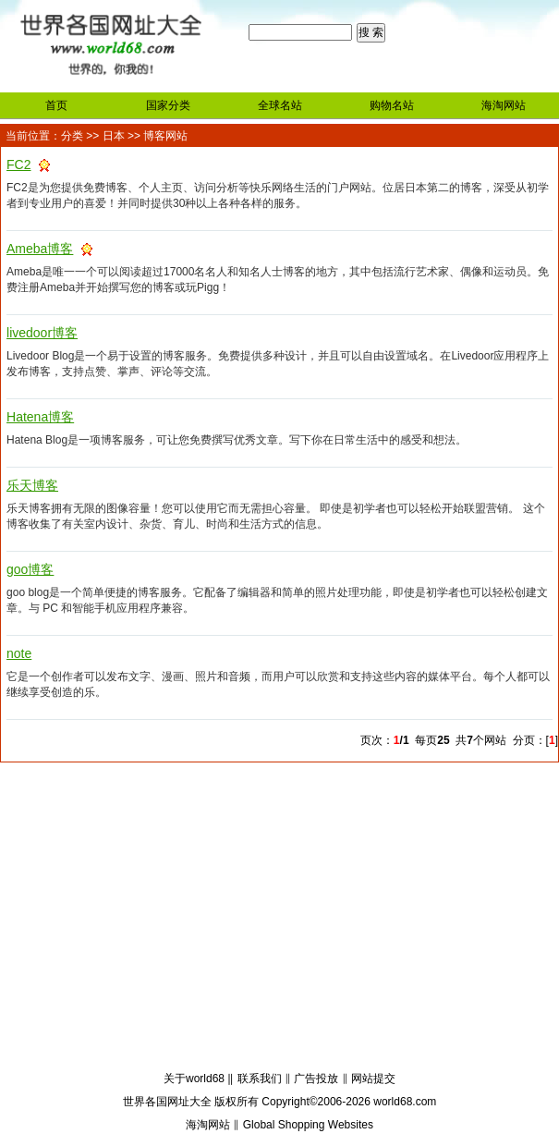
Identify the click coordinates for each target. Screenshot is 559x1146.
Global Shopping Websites (308, 1124)
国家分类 (168, 105)
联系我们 (259, 1078)
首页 (56, 105)
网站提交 (373, 1078)
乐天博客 (32, 485)
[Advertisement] (279, 919)
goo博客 (30, 569)
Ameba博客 (39, 248)
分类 (72, 135)
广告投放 (316, 1078)
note (18, 653)
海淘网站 (503, 105)
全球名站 (280, 105)
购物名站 (392, 105)
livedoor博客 (42, 332)
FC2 (18, 164)
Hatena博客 (40, 416)
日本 (114, 135)
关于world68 (194, 1078)
